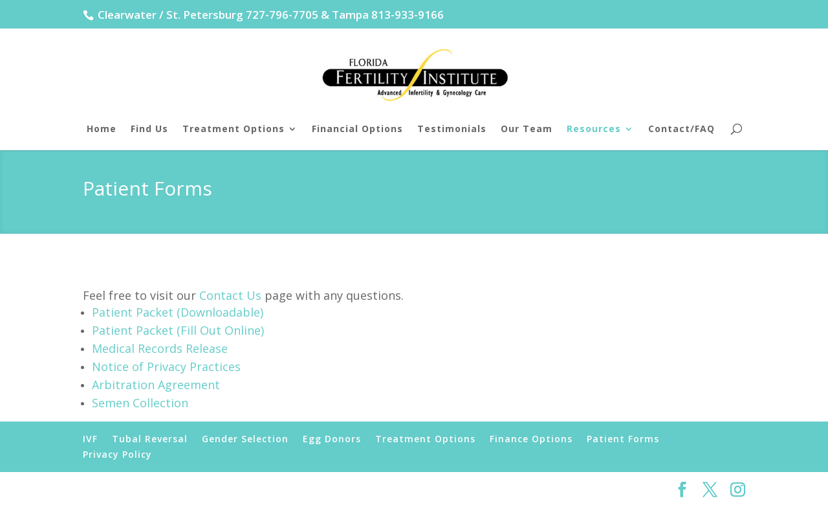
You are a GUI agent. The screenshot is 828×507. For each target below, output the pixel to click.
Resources (594, 129)
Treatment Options (233, 129)
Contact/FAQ (681, 129)
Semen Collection (140, 403)
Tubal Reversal (150, 439)
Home (101, 129)
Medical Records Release (160, 348)
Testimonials (451, 129)
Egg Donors (332, 439)
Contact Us (230, 295)
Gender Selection (245, 439)
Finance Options (531, 439)
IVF (90, 439)
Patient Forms (623, 439)
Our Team (526, 129)
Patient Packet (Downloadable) (177, 312)
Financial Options (357, 129)
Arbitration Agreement (156, 384)
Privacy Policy (117, 454)
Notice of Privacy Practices (166, 366)
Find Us (149, 129)
